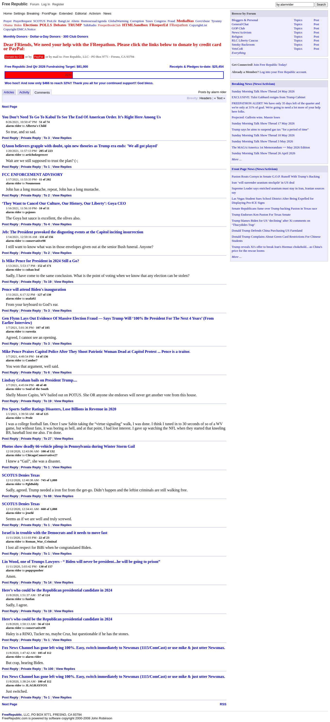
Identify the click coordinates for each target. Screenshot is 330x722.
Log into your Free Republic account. (283, 72)
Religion (237, 36)
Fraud (171, 21)
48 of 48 (41, 385)
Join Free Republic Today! (270, 64)
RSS (223, 704)
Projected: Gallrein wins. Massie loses (256, 117)
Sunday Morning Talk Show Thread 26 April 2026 (263, 153)
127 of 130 (44, 294)
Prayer (7, 21)
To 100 (48, 669)
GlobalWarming (118, 21)
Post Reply (10, 138)
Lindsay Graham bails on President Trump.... (39, 380)
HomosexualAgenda (94, 21)
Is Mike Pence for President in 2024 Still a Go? (40, 261)
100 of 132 (48, 451)
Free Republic (15, 4)
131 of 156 (46, 237)
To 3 (46, 138)
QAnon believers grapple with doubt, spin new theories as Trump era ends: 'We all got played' (80, 146)
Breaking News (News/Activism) (253, 84)
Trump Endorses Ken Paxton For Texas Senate (261, 214)
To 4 (46, 224)
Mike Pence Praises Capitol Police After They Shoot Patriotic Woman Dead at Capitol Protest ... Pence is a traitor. (96, 351)
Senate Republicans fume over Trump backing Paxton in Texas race (274, 208)
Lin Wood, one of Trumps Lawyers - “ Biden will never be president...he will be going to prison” (81, 562)
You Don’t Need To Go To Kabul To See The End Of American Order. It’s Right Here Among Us (81, 117)
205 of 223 (46, 151)
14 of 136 (42, 356)
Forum (34, 4)
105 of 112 (44, 653)
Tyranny (216, 21)
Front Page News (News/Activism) (255, 169)
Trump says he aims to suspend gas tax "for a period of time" (270, 129)
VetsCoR (237, 48)
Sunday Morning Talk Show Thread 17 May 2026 (263, 123)
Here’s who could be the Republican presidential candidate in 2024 (57, 590)
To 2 (46, 195)
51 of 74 (44, 122)
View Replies (62, 138)
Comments (42, 92)
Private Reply (31, 138)
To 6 (46, 372)
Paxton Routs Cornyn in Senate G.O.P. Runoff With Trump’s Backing (276, 176)
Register (58, 4)
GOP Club (238, 28)
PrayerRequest (22, 21)
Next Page (9, 106)
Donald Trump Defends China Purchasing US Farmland (267, 230)
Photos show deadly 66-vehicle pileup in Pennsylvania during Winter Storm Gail (68, 446)
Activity (24, 92)
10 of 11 (44, 208)
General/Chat (240, 24)
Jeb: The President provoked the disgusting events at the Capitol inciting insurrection (72, 232)
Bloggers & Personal (245, 20)
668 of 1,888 (49, 509)
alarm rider (14, 126)
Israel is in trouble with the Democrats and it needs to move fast (54, 533)
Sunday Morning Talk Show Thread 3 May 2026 (262, 141)
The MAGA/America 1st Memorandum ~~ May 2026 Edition (271, 147)
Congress (160, 21)
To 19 (47, 282)
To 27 (47, 438)
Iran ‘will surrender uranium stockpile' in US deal (263, 182)
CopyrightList (198, 25)
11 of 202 (45, 179)
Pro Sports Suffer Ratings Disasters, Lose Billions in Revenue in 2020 (59, 409)
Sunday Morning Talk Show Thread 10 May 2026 (263, 135)
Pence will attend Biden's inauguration (34, 289)
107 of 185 (43, 327)
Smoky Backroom (243, 44)
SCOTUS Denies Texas (21, 475)
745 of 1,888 (49, 480)
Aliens (75, 21)
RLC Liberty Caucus (245, 40)
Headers (205, 98)
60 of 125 (42, 414)
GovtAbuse (202, 21)
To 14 (47, 582)
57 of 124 (44, 595)
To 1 (46, 167)
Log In (45, 4)
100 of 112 (44, 681)
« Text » (219, 98)
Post (316, 20)
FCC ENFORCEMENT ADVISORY (32, 174)
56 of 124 (44, 624)
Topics (298, 20)
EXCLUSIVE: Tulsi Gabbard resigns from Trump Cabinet (268, 97)
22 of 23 (44, 537)
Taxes (149, 21)
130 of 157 (45, 566)
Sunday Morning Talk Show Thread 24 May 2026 (263, 91)
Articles (9, 92)
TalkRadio (89, 25)
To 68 (47, 496)
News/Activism (241, 32)
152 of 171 (44, 266)
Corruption (137, 21)
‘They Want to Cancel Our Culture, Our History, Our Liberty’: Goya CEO (64, 203)
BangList (64, 21)
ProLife (52, 21)
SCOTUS (39, 21)
